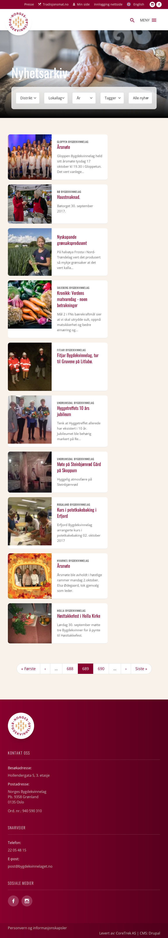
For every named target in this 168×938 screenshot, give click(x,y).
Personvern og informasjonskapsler (37, 928)
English (138, 4)
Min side (83, 4)
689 (87, 668)
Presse (29, 4)
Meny (148, 20)
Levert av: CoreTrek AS (117, 933)
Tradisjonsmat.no (55, 4)
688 (70, 668)
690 (102, 668)
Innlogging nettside (108, 4)
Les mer (58, 157)
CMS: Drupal (150, 933)
